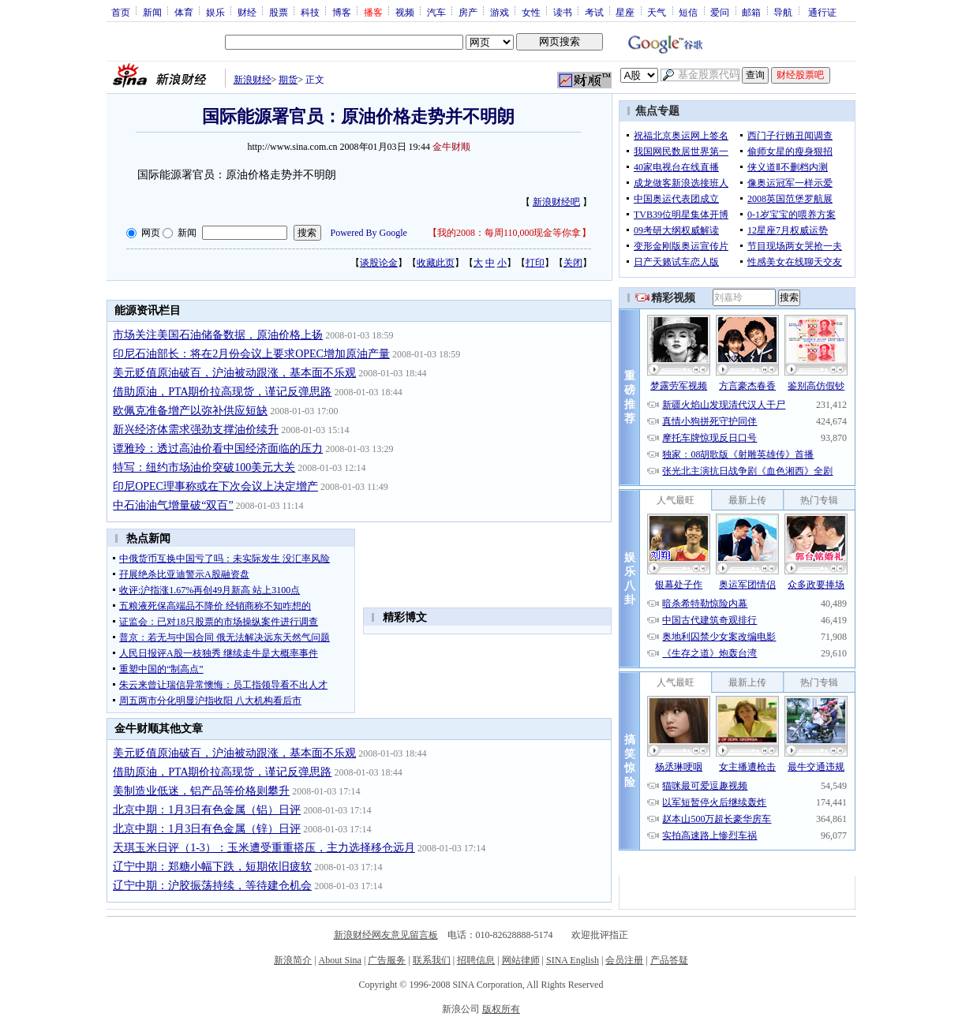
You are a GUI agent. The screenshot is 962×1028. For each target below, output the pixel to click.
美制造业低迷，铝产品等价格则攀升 (201, 791)
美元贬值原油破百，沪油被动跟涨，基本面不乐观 (234, 373)
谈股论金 (379, 262)
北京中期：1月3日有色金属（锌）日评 (207, 829)
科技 (310, 12)
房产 (468, 12)
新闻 (152, 12)
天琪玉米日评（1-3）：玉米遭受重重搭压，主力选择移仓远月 (264, 848)
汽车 (436, 12)
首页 (120, 12)
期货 (288, 79)
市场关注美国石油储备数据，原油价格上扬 (218, 335)
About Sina (340, 960)
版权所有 (501, 1009)
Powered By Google (369, 232)
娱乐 (215, 12)
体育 (183, 12)
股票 (278, 12)
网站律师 (521, 960)
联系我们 (432, 960)
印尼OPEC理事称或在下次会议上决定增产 (215, 486)
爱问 (719, 12)
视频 (404, 12)
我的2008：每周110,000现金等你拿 (509, 232)
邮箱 (751, 12)
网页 (150, 232)
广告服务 (387, 960)
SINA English (572, 960)
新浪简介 (293, 960)
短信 (688, 12)
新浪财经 (252, 79)
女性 (531, 12)
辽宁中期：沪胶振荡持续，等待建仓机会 (212, 886)
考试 (594, 12)
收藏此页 (436, 262)
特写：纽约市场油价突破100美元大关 (204, 467)
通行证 (822, 12)
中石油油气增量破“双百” (173, 505)
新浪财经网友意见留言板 (386, 934)
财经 (247, 12)
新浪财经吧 (556, 201)
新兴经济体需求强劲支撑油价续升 (196, 429)
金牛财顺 (451, 146)
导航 (782, 12)
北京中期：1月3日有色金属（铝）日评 (207, 810)
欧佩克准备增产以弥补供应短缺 (190, 411)
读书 (562, 12)
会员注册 (624, 960)
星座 (625, 12)
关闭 (572, 262)
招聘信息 (476, 960)
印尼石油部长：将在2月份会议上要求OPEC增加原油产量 (251, 354)
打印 (535, 262)
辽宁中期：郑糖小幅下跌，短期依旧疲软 (212, 867)
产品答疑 (669, 960)
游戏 (499, 12)
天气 (656, 12)
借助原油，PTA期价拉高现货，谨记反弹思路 (222, 392)
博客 (341, 12)
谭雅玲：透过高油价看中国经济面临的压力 (218, 448)
